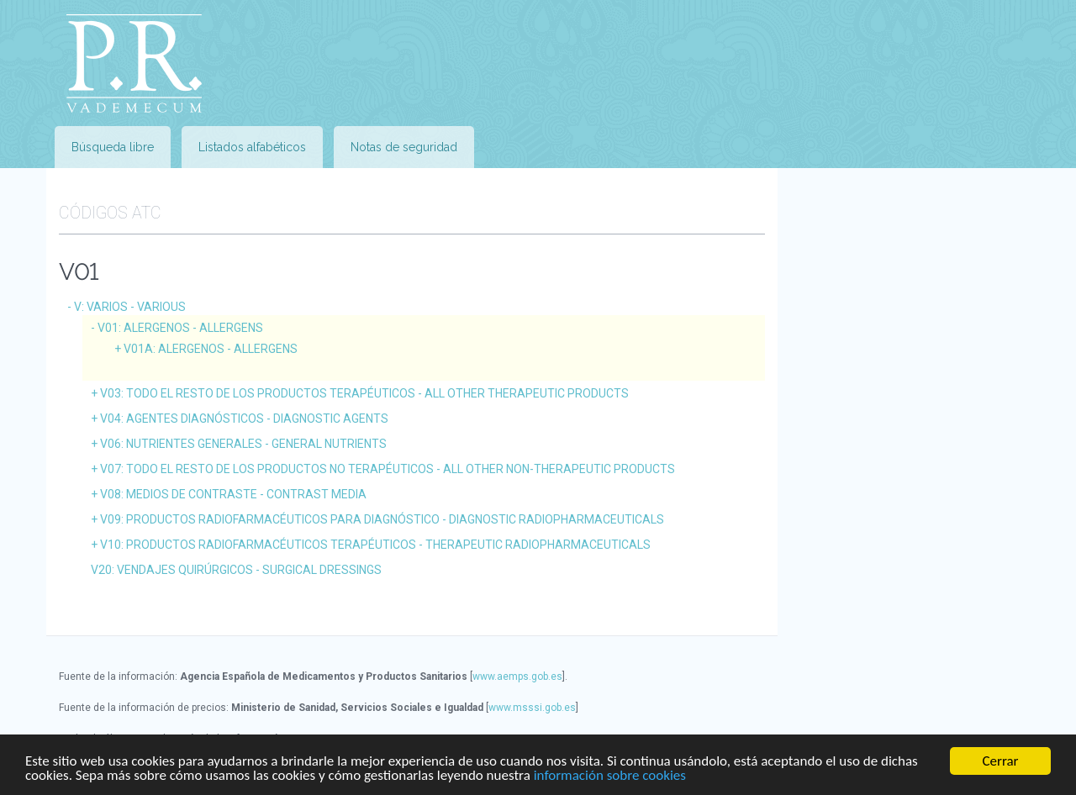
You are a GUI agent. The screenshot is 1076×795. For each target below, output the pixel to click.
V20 (236, 570)
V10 (375, 544)
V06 (243, 443)
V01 (180, 327)
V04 (244, 418)
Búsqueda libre (112, 147)
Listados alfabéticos (252, 147)
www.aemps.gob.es (517, 676)
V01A (211, 348)
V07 (387, 469)
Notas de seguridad (404, 147)
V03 (364, 393)
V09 (382, 519)
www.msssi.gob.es (532, 707)
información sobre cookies (610, 775)
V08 (233, 494)
